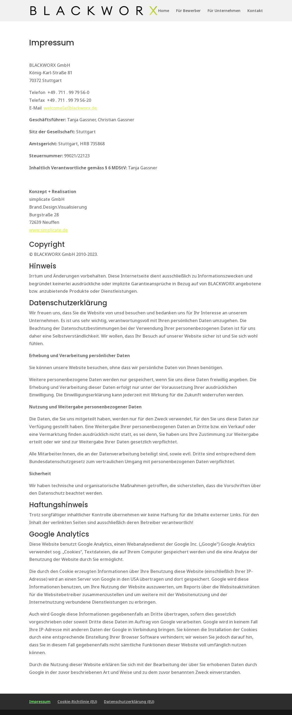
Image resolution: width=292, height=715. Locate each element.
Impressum (39, 701)
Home (163, 11)
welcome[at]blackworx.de (70, 108)
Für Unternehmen (224, 11)
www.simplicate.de (48, 230)
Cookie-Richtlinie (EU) (77, 701)
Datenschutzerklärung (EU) (129, 701)
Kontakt (255, 11)
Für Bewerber (188, 11)
